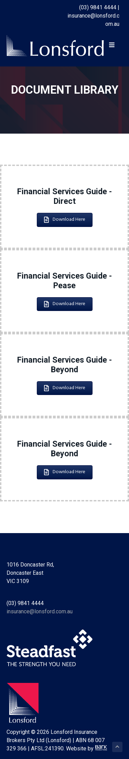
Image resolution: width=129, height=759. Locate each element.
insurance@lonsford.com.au (40, 611)
